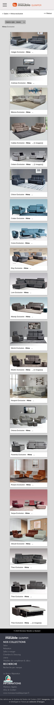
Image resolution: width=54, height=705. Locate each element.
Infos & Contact (9, 689)
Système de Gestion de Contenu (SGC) (32, 699)
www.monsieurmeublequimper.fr (16, 692)
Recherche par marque (12, 667)
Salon (6, 14)
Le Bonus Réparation (11, 673)
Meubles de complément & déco (16, 660)
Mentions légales (10, 686)
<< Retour (48, 13)
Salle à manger (9, 651)
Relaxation (7, 648)
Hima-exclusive (16, 14)
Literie (5, 657)
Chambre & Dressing (12, 654)
